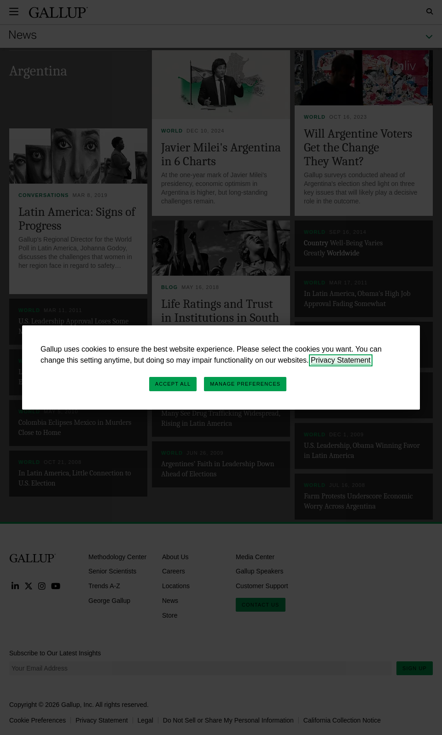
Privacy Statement (341, 360)
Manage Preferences (245, 384)
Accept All (173, 384)
